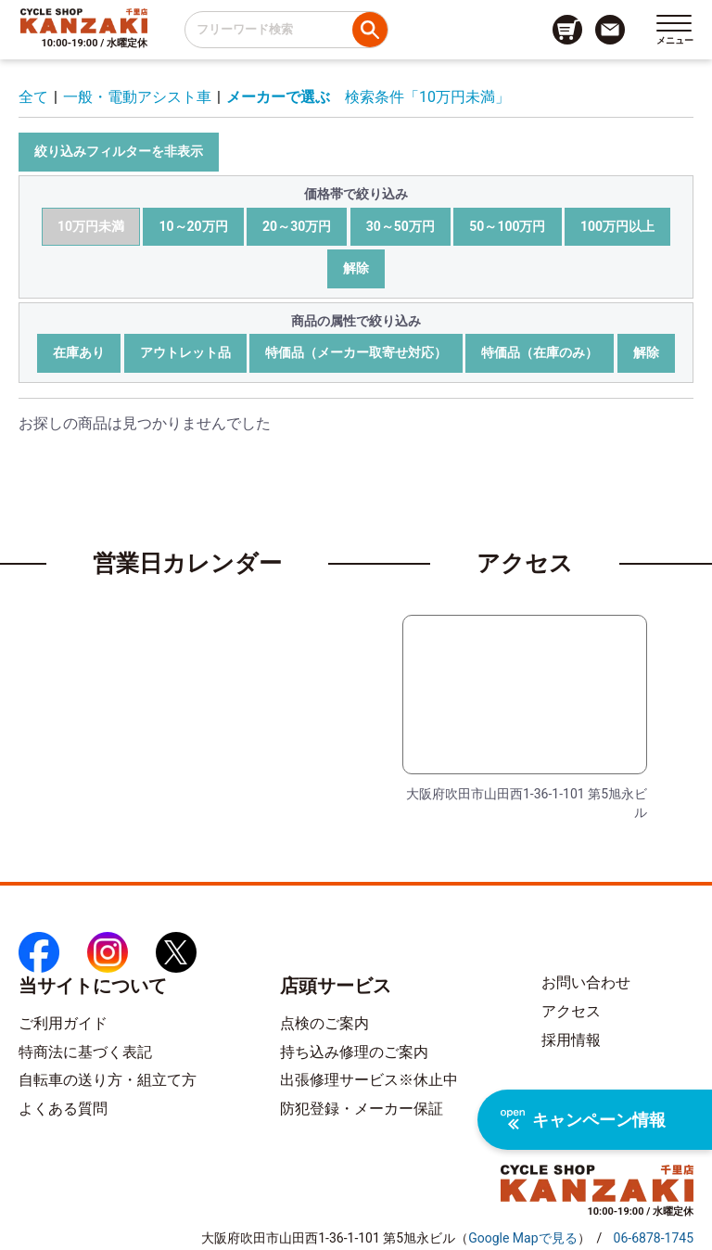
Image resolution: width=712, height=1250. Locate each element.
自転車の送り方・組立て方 (108, 1080)
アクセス (571, 1011)
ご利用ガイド (63, 1023)
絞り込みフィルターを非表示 (118, 151)
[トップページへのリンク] (83, 20)
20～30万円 (296, 226)
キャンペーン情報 (583, 1119)
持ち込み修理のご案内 (354, 1052)
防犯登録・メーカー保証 (361, 1108)
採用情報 (571, 1040)
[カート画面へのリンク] (567, 30)
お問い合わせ (585, 982)
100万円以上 (617, 226)
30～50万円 (400, 226)
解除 (356, 268)
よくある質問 (63, 1108)
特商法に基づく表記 (85, 1052)
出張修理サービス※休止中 (369, 1080)
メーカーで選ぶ (278, 97)
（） (522, 1238)
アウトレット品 (185, 352)
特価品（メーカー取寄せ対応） (356, 352)
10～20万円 (193, 226)
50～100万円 (507, 226)
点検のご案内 (324, 1023)
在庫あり (79, 352)
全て (33, 97)
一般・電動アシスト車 (137, 97)
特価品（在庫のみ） (539, 352)
